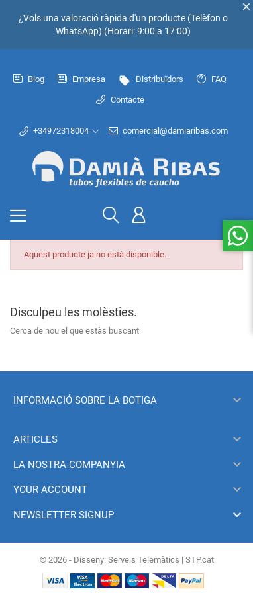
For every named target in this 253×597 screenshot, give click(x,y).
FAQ (212, 79)
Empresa (81, 79)
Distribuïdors (151, 79)
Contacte (120, 100)
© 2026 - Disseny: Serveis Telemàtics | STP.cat (127, 560)
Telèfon (206, 18)
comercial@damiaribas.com (168, 131)
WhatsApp (77, 31)
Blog (28, 79)
